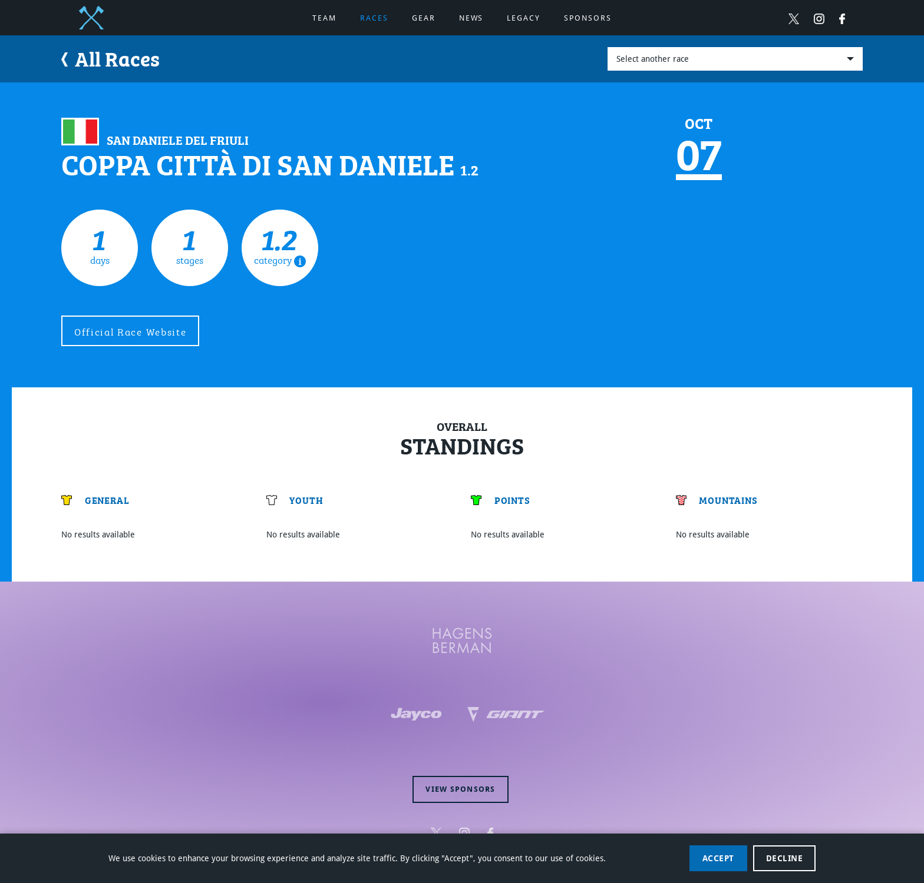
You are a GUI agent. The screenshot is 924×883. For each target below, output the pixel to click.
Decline (784, 858)
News (471, 18)
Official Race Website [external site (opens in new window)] (130, 330)
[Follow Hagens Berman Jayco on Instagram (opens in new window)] (819, 18)
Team (324, 18)
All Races (110, 57)
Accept (718, 858)
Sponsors (588, 18)
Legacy (523, 18)
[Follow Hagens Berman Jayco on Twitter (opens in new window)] (793, 18)
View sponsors (460, 789)
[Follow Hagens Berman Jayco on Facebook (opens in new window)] (842, 18)
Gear (423, 18)
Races (374, 18)
